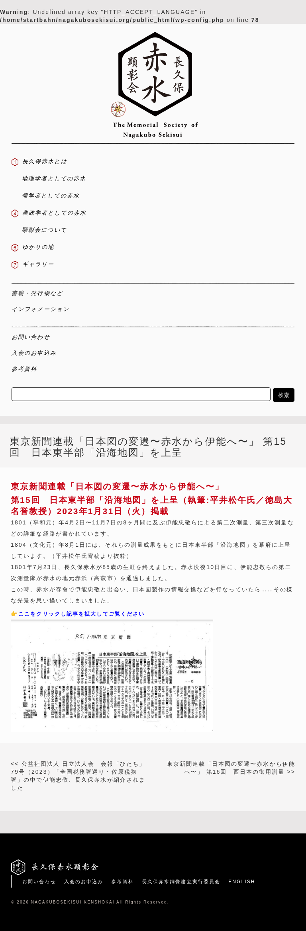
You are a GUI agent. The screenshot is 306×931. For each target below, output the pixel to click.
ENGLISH (241, 881)
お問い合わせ (39, 881)
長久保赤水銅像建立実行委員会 (181, 881)
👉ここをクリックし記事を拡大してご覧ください (78, 614)
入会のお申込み (84, 881)
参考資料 (122, 881)
